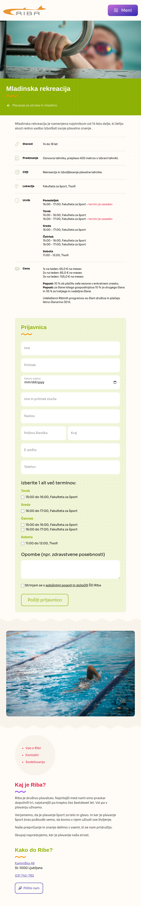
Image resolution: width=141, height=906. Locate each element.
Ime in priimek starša (40, 399)
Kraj (74, 433)
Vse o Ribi (33, 748)
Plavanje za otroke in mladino (31, 105)
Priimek (30, 365)
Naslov (29, 416)
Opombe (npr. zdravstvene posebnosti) (63, 554)
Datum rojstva (32, 378)
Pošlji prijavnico (45, 600)
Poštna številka (36, 433)
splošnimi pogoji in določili (67, 585)
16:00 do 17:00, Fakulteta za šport (51, 511)
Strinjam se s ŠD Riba (61, 585)
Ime (27, 348)
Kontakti (32, 755)
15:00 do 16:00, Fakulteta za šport (52, 497)
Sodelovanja (35, 762)
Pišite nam (29, 888)
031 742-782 (24, 876)
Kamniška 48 (25, 863)
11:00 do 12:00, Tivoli (42, 543)
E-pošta (30, 450)
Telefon (30, 467)
